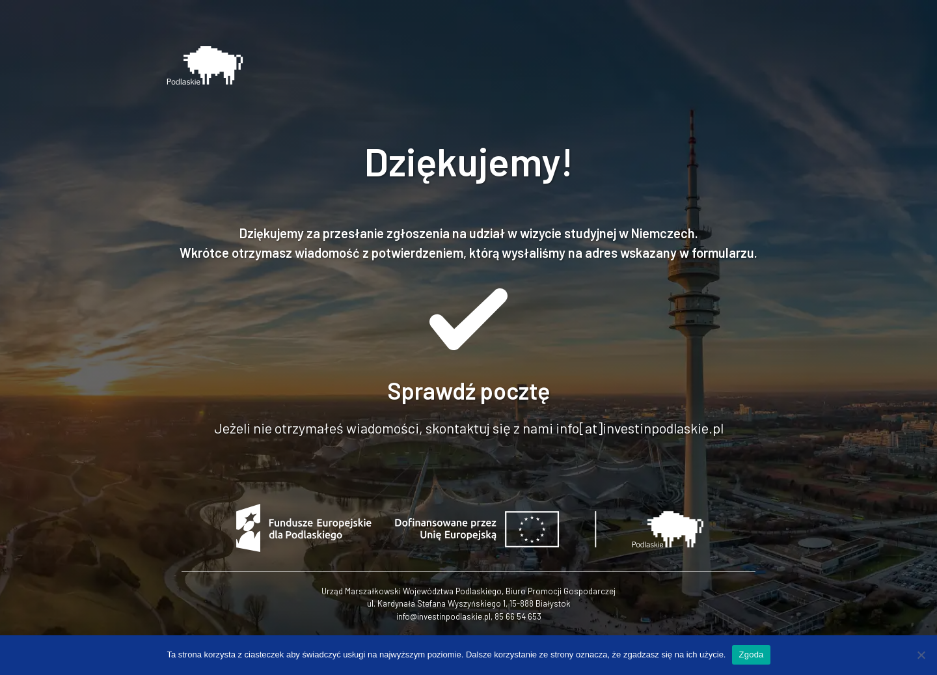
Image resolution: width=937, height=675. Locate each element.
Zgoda (751, 654)
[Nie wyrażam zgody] (920, 654)
